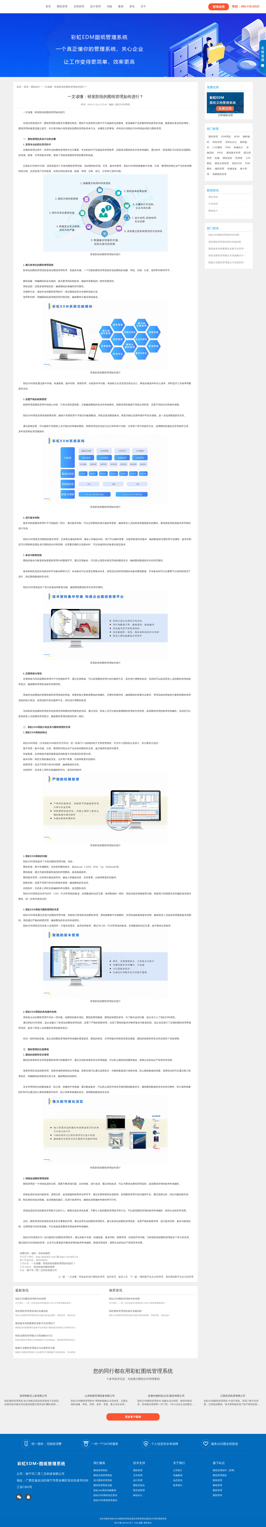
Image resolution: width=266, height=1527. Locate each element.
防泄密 (238, 158)
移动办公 (137, 1495)
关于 (143, 6)
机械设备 (232, 168)
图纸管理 (62, 6)
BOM (236, 136)
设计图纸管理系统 (102, 1480)
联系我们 (177, 1485)
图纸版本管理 (233, 153)
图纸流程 (227, 158)
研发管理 (217, 142)
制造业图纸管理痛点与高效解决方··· (226, 255)
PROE (220, 153)
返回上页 (123, 1277)
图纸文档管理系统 (102, 1475)
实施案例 (177, 1475)
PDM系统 (226, 136)
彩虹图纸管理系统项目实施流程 (31, 1311)
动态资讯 (177, 1480)
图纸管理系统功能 (102, 1485)
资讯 (132, 6)
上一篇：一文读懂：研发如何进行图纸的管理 (81, 1277)
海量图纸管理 (219, 174)
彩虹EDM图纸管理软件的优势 (30, 1299)
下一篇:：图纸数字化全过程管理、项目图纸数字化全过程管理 (162, 1277)
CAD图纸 (217, 147)
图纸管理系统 (61, 743)
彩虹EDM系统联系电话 (105, 1500)
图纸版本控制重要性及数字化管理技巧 (35, 1323)
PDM (227, 147)
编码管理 (219, 168)
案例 (120, 6)
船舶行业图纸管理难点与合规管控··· (226, 262)
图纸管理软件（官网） (224, 1470)
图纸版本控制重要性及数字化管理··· (226, 248)
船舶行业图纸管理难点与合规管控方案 (35, 1348)
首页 (48, 6)
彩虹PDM (237, 163)
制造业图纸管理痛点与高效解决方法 (34, 1335)
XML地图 (138, 1523)
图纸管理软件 (44, 144)
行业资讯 (213, 204)
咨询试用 (219, 6)
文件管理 (137, 1475)
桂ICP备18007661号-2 (123, 1523)
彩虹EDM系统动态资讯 (105, 1495)
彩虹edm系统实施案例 (104, 1490)
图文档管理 (139, 1490)
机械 (217, 158)
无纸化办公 (231, 142)
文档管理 (78, 6)
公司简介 (177, 1470)
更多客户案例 (133, 1416)
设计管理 (95, 6)
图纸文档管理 (222, 163)
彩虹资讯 (213, 197)
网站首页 (148, 1523)
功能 (109, 6)
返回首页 (111, 1277)
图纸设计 (35, 87)
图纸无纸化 (139, 1485)
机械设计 (238, 147)
